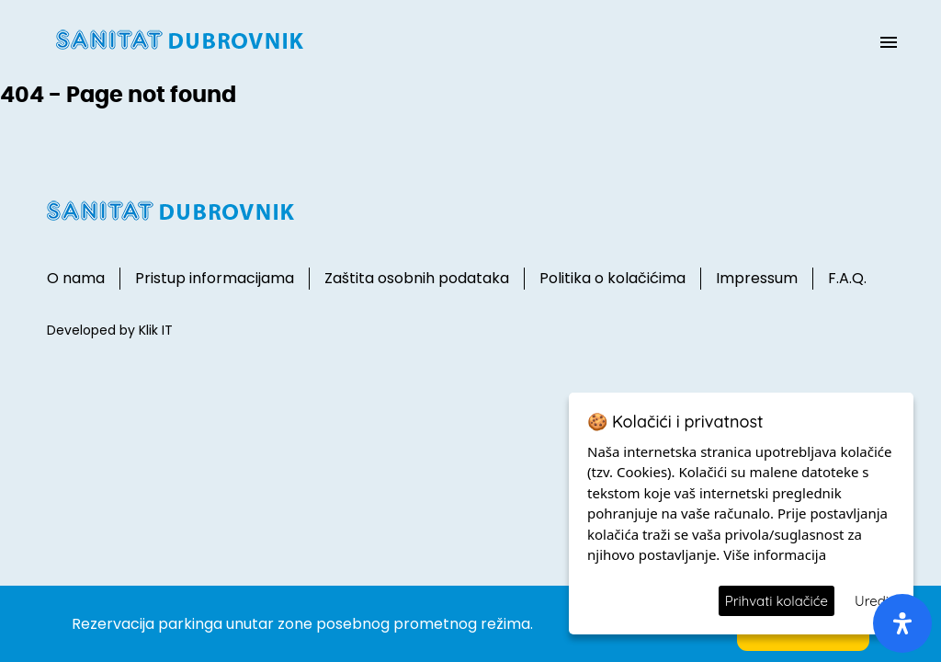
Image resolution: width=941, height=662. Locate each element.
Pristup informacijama (214, 278)
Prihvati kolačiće (776, 601)
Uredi (872, 601)
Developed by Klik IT (110, 330)
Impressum (757, 278)
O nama (76, 278)
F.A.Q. (847, 278)
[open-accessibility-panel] (902, 623)
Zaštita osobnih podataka (416, 278)
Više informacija (774, 554)
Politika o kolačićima (612, 278)
